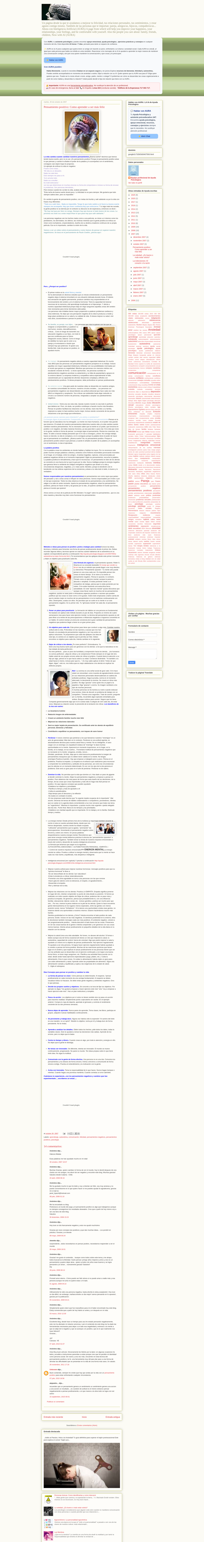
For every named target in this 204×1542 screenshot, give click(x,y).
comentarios (146, 361)
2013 (133, 213)
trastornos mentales (135, 550)
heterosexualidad (150, 436)
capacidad (152, 357)
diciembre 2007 (139, 237)
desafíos (151, 394)
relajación (143, 513)
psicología (55, 1140)
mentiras (156, 463)
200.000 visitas (143, 313)
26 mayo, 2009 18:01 (57, 1249)
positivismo (131, 497)
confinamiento (149, 378)
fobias (147, 432)
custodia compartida (144, 389)
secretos (140, 524)
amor (130, 330)
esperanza (131, 422)
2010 (133, 223)
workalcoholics (152, 561)
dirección (157, 400)
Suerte (152, 541)
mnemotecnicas (148, 467)
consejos (140, 380)
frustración (131, 434)
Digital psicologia (148, 400)
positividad (156, 495)
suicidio (130, 543)
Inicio (84, 1417)
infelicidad (151, 440)
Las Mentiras (59, 1532)
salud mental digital (142, 521)
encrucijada (156, 416)
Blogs (130, 355)
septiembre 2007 (140, 267)
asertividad (142, 337)
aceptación (143, 316)
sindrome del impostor (143, 532)
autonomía (156, 344)
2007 (133, 234)
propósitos (147, 502)
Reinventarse (133, 510)
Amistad (157, 327)
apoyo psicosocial (144, 335)
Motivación (132, 469)
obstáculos (151, 476)
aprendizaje (54, 1137)
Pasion (157, 481)
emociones (132, 414)
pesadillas (156, 493)
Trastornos (156, 548)
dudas (149, 403)
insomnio (157, 443)
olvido (158, 476)
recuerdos (131, 508)
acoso (147, 318)
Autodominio (132, 344)
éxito (150, 427)
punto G (150, 506)
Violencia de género (144, 557)
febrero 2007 (138, 292)
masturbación (156, 460)
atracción (150, 337)
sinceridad (156, 528)
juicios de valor (133, 452)
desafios (144, 394)
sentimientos (133, 526)
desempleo (131, 398)
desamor (157, 394)
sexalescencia (155, 526)
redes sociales (145, 508)
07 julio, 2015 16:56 (57, 1378)
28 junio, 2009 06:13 (57, 1270)
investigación (132, 450)
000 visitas (132, 314)
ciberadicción (150, 359)
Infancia (144, 440)
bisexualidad (156, 353)
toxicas (138, 548)
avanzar (138, 346)
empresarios (132, 416)
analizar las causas (140, 330)
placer (130, 495)
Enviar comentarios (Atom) (87, 1425)
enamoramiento (144, 416)
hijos (158, 436)
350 (155, 313)
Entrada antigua (113, 1417)
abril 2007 (137, 285)
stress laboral (133, 541)
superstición (156, 543)
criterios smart (142, 387)
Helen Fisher (139, 436)
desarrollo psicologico (135, 396)
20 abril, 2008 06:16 (57, 1178)
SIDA (143, 528)
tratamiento (149, 550)
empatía (142, 414)
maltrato (141, 456)
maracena (144, 460)
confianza (140, 378)
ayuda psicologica (145, 348)
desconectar (148, 396)
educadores (139, 405)
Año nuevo (143, 332)
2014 (133, 209)
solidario (138, 539)
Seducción (148, 524)
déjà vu (138, 392)
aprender (157, 335)
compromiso (132, 370)
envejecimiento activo (146, 418)
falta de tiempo (134, 429)
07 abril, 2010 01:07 (57, 1344)
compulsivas (156, 370)
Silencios (148, 528)
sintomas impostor (153, 537)
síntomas (142, 537)
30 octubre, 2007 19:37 (58, 1162)
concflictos (156, 376)
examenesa (140, 427)
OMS (130, 478)
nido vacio (131, 474)
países (137, 481)
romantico (138, 519)
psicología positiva (153, 504)
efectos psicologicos (153, 405)
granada (149, 434)
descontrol (157, 396)
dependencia (146, 392)
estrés (142, 425)
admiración (141, 320)
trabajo (150, 548)
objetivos (137, 476)
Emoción (156, 412)
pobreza (136, 495)
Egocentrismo (133, 409)
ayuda (152, 346)
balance (157, 350)
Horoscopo (150, 438)
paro (152, 481)
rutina (153, 519)
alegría (150, 325)
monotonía (156, 467)
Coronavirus (155, 383)
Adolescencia (154, 320)
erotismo (131, 420)
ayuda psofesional (146, 350)
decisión (157, 389)
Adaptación (155, 318)
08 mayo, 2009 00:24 (57, 1236)
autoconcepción (155, 339)
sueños (146, 541)
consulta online (155, 380)
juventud (141, 452)
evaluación (131, 427)
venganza (152, 552)
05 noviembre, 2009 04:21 (59, 1300)
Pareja (145, 480)
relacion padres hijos (152, 510)
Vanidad (145, 552)
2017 (133, 202)
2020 (133, 198)
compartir (142, 366)
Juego (153, 450)
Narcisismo (156, 469)
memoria (148, 463)
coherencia (137, 361)
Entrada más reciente (53, 1417)
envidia (157, 418)
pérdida (130, 493)
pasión (131, 484)
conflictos (157, 378)
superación (147, 544)
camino (145, 357)
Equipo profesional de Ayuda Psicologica (143, 179)
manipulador (156, 458)
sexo (130, 528)
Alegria (144, 325)
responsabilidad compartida (150, 517)
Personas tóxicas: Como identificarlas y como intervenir (75, 1495)
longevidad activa (144, 454)
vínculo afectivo (155, 554)
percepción (156, 490)
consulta (147, 380)
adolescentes (133, 322)
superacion (138, 543)
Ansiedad (154, 329)
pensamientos (155, 486)
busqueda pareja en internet (150, 355)
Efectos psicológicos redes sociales (142, 407)
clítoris (158, 359)
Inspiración (131, 445)
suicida (158, 541)
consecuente (132, 380)
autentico (157, 337)
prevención (131, 499)
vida (135, 554)
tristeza (157, 550)
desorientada (146, 398)
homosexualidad (133, 438)
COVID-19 (152, 385)
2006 (133, 300)
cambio (130, 357)
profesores (139, 502)
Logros (136, 454)
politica (148, 495)
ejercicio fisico (150, 409)
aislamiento (132, 325)
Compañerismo (133, 366)
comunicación (74, 1137)
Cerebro (130, 359)
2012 (133, 216)
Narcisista (131, 471)
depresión (155, 391)
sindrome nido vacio (142, 535)
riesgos (131, 519)
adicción (131, 320)
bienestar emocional (144, 353)
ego (159, 407)
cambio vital (138, 357)
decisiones (131, 392)
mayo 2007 (138, 282)
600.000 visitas (133, 316)
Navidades (139, 471)
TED (134, 546)
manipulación (145, 458)
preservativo (156, 497)
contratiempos (132, 382)
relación (141, 510)
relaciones (131, 513)
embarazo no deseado (142, 411)
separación (145, 526)
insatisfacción (132, 442)
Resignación (132, 515)
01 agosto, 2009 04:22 (58, 1284)
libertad (130, 454)
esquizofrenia (140, 422)
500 (159, 313)
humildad (157, 438)
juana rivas (147, 450)
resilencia (146, 515)
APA (149, 332)
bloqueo (135, 355)
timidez (146, 546)
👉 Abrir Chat (144, 136)
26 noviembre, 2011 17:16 (59, 1365)
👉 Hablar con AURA (55, 60)
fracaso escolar (155, 432)
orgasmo (149, 478)
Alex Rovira (156, 325)
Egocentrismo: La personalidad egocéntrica (70, 1520)
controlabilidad (144, 382)
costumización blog (134, 385)
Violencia (131, 557)
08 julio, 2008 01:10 (57, 1196)
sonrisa (144, 539)
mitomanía (138, 467)
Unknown (53, 1370)
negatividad (147, 471)
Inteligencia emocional (148, 445)
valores (139, 552)
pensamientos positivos (140, 490)
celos (158, 357)
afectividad (145, 322)
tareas (130, 546)
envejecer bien (133, 418)
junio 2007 (137, 278)
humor (130, 440)
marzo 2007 (138, 289)
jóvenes (139, 450)
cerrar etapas (140, 359)
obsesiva (144, 476)
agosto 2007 (138, 271)
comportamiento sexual (152, 366)
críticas (149, 387)
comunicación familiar (142, 376)
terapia (139, 546)
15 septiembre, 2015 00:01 (60, 1397)
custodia (131, 389)
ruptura (146, 519)
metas (130, 465)
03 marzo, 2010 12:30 (58, 1314)
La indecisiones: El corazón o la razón (141, 262)
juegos (158, 450)
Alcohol (139, 325)
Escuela (157, 420)
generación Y (140, 434)
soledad (131, 539)
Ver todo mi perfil (135, 183)
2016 (133, 205)
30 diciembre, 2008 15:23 (59, 1217)
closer (130, 361)
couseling (144, 385)
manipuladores (133, 460)
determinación (155, 398)
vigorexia (141, 554)
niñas (138, 474)
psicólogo (141, 506)
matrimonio (131, 463)
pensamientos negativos (96, 1137)
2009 (133, 227)
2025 (133, 195)
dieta (135, 400)
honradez (143, 438)
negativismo (156, 471)
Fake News (156, 427)
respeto (157, 515)
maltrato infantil (150, 456)
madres (135, 456)
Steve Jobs (151, 539)
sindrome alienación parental (138, 530)
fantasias (157, 429)
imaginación (137, 440)
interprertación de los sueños (140, 447)
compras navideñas (153, 368)
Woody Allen (142, 561)
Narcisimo (148, 469)
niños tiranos (150, 474)
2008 (133, 230)
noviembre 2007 (140, 241)
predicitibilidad (144, 497)
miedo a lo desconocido (146, 465)
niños (143, 474)
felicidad (83, 1137)
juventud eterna (150, 452)
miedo (135, 465)
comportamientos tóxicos (136, 368)
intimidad (157, 448)
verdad (158, 552)
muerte (141, 469)
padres (131, 481)
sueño (141, 541)
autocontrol (132, 341)
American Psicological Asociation (140, 327)
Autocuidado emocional (152, 341)
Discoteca (131, 403)
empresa (157, 414)
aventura (146, 346)
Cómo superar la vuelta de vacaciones (147, 364)
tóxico (144, 548)
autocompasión (143, 339)
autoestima (63, 1137)
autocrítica (141, 341)
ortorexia (157, 478)
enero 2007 (138, 296)
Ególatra (142, 409)
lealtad (158, 452)
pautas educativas (141, 484)
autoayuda (132, 339)
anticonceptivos (133, 332)
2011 (133, 220)
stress (158, 539)
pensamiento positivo (137, 486)
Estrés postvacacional (152, 424)
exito (146, 427)
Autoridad (131, 346)
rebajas (157, 506)
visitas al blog (140, 559)
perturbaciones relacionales (143, 493)
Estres (136, 425)
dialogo (130, 400)
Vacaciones (132, 552)
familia (144, 429)
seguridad (156, 524)
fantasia (150, 429)
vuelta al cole (132, 561)
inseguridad (145, 442)
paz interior (152, 484)
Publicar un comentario (55, 1402)
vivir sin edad (155, 559)
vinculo (147, 554)
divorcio (138, 403)
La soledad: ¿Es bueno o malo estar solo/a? (70, 1508)
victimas (130, 554)
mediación (140, 463)
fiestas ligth (141, 432)
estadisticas (148, 422)
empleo (149, 414)
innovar (157, 440)
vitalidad (148, 559)
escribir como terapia (144, 420)
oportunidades (139, 478)
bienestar (131, 353)
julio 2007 (137, 275)
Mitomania (131, 467)
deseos (138, 398)
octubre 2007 (138, 244)
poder (143, 495)
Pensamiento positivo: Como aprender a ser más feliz (142, 249)
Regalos (157, 508)
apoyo (153, 332)
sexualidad (137, 528)
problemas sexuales (143, 500)
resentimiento (155, 513)
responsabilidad (133, 517)
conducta (131, 378)
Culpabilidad (156, 387)
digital (140, 400)
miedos (158, 465)
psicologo (132, 506)
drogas (144, 403)
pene (158, 484)
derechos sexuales (134, 394)
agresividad (156, 322)
